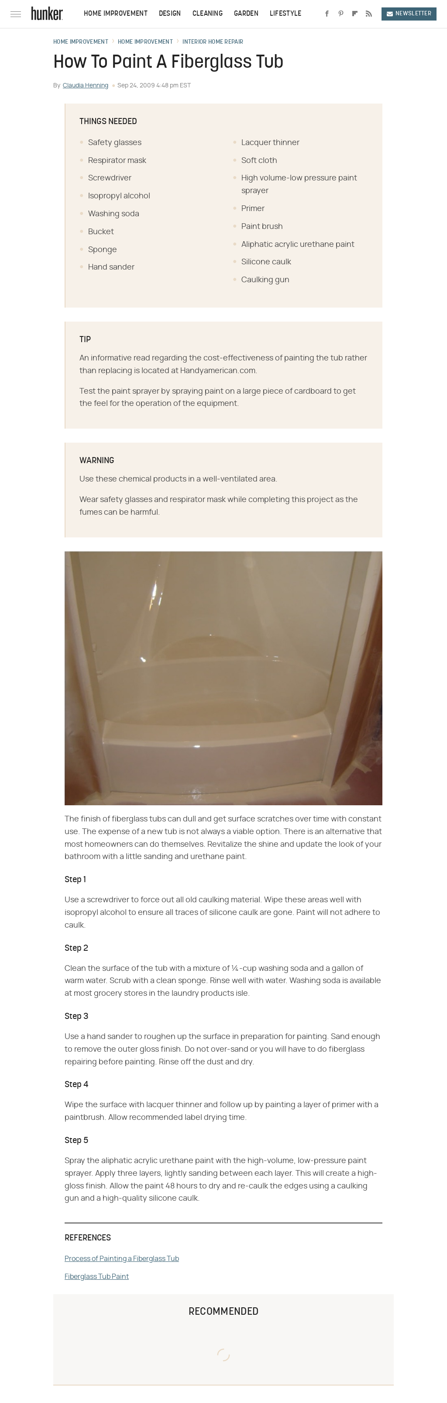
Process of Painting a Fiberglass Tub (122, 1258)
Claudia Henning (85, 86)
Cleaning (208, 13)
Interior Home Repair (212, 42)
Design (170, 13)
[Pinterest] (341, 14)
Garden (246, 13)
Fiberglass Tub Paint (97, 1276)
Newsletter (409, 13)
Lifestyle (286, 13)
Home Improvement (116, 13)
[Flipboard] (355, 14)
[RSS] (369, 14)
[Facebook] (327, 14)
